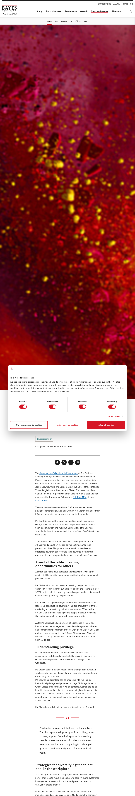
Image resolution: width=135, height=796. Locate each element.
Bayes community (44, 438)
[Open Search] (131, 11)
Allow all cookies (106, 424)
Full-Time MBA (79, 497)
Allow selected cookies (67, 424)
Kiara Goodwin (42, 500)
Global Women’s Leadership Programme (58, 473)
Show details (114, 416)
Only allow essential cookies (29, 424)
